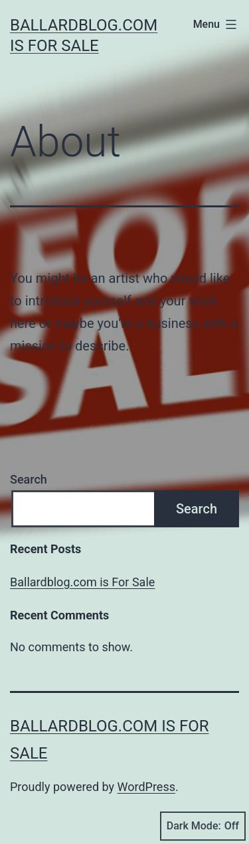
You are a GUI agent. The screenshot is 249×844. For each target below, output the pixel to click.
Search (28, 479)
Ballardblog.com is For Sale (82, 582)
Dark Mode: (203, 826)
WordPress (146, 787)
